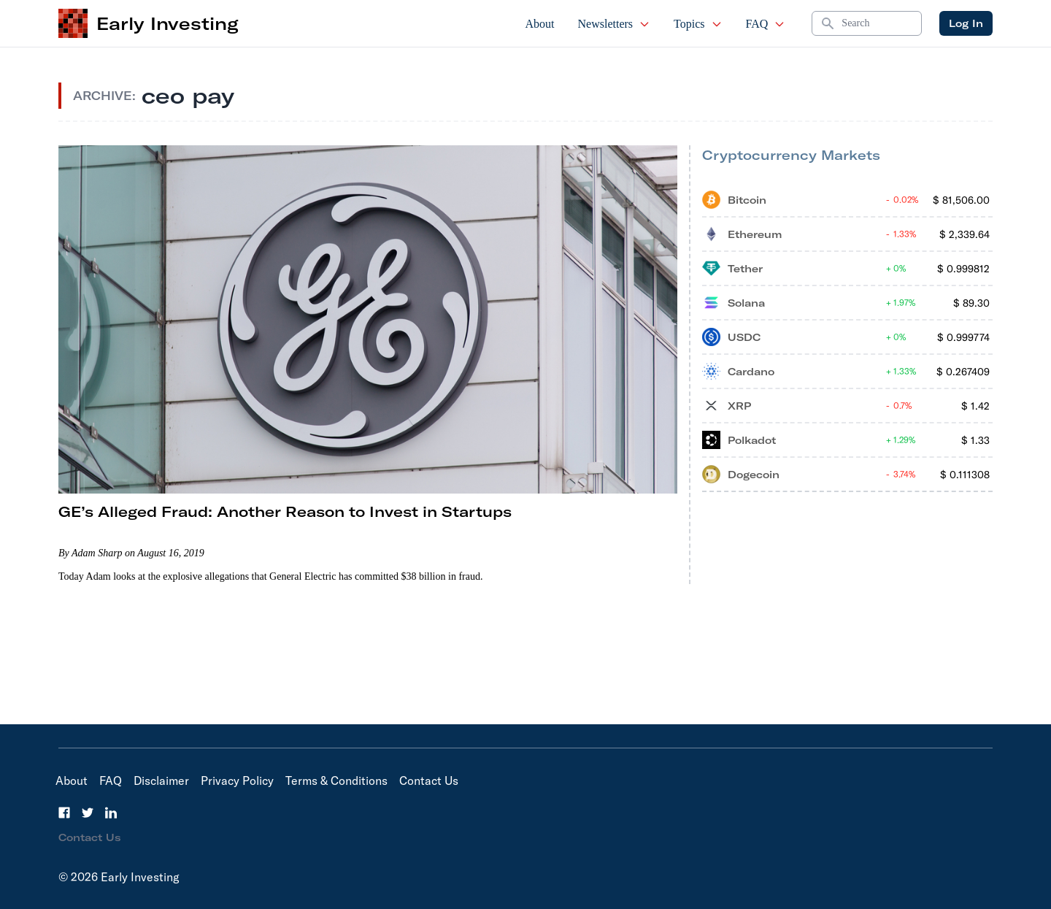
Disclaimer (161, 780)
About (540, 24)
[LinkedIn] (111, 812)
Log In (966, 23)
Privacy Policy (237, 780)
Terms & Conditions (336, 780)
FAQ (766, 24)
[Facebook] (64, 812)
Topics (698, 24)
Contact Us (428, 780)
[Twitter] (87, 812)
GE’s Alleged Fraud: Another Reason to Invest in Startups (285, 511)
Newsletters (614, 24)
